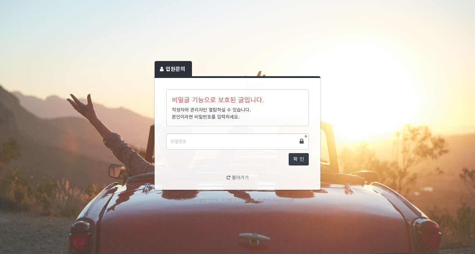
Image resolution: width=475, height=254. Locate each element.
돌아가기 (238, 177)
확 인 (298, 159)
